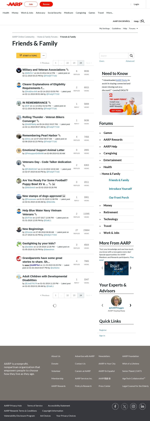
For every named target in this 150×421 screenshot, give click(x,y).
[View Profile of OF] (27, 106)
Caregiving (110, 153)
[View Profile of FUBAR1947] (31, 169)
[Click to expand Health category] (101, 167)
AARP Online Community (23, 37)
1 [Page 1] (55, 63)
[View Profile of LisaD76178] (31, 283)
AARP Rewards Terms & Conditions (20, 410)
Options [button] (43, 55)
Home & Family (111, 173)
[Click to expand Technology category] (101, 219)
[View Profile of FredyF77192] (50, 76)
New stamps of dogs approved (42, 195)
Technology (111, 219)
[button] (143, 21)
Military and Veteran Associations (44, 69)
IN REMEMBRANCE (35, 102)
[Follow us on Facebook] (115, 406)
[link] (89, 63)
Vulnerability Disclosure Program (19, 415)
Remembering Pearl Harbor (40, 135)
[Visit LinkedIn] (142, 406)
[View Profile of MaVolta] (50, 202)
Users (101, 61)
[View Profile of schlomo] (54, 268)
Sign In (102, 335)
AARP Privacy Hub (13, 405)
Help (125, 28)
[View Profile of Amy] (28, 139)
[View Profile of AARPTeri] (34, 265)
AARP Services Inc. (83, 378)
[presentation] (102, 267)
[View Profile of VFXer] (28, 218)
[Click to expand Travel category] (101, 226)
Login (136, 4)
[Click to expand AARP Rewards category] (101, 140)
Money (108, 205)
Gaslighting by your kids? (39, 243)
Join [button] (31, 4)
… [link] (61, 63)
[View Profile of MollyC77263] (50, 235)
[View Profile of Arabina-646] (31, 91)
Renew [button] (46, 4)
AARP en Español (121, 21)
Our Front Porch (119, 197)
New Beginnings (33, 228)
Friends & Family (119, 180)
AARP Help (110, 146)
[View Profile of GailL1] (47, 220)
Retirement (111, 212)
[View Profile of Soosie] (29, 232)
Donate (54, 363)
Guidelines (116, 28)
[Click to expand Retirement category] (101, 212)
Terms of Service (34, 405)
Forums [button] (132, 28)
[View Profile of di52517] (29, 73)
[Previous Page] (45, 63)
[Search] (116, 55)
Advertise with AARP (85, 356)
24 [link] (81, 63)
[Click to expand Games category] (101, 133)
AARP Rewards (113, 139)
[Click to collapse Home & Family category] (100, 174)
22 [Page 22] (68, 63)
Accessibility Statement (59, 405)
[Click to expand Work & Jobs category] (101, 233)
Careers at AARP (83, 371)
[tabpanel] (130, 21)
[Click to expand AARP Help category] (101, 147)
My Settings (105, 28)
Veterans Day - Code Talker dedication (47, 161)
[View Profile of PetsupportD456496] (34, 153)
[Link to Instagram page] (133, 406)
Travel (107, 225)
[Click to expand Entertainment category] (101, 160)
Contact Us (80, 363)
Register (124, 4)
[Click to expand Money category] (101, 205)
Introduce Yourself (120, 188)
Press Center (104, 386)
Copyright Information (52, 410)
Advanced (130, 61)
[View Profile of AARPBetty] (30, 124)
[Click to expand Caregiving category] (101, 153)
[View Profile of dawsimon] (49, 249)
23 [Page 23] (74, 63)
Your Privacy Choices (66, 415)
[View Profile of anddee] (29, 247)
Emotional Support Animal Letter (44, 150)
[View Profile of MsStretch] (30, 187)
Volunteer (55, 371)
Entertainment (113, 160)
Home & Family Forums (47, 37)
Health (108, 167)
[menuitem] (6, 14)
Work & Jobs (111, 232)
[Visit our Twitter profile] (124, 406)
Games (108, 132)
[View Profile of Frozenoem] (30, 199)
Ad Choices (45, 415)
